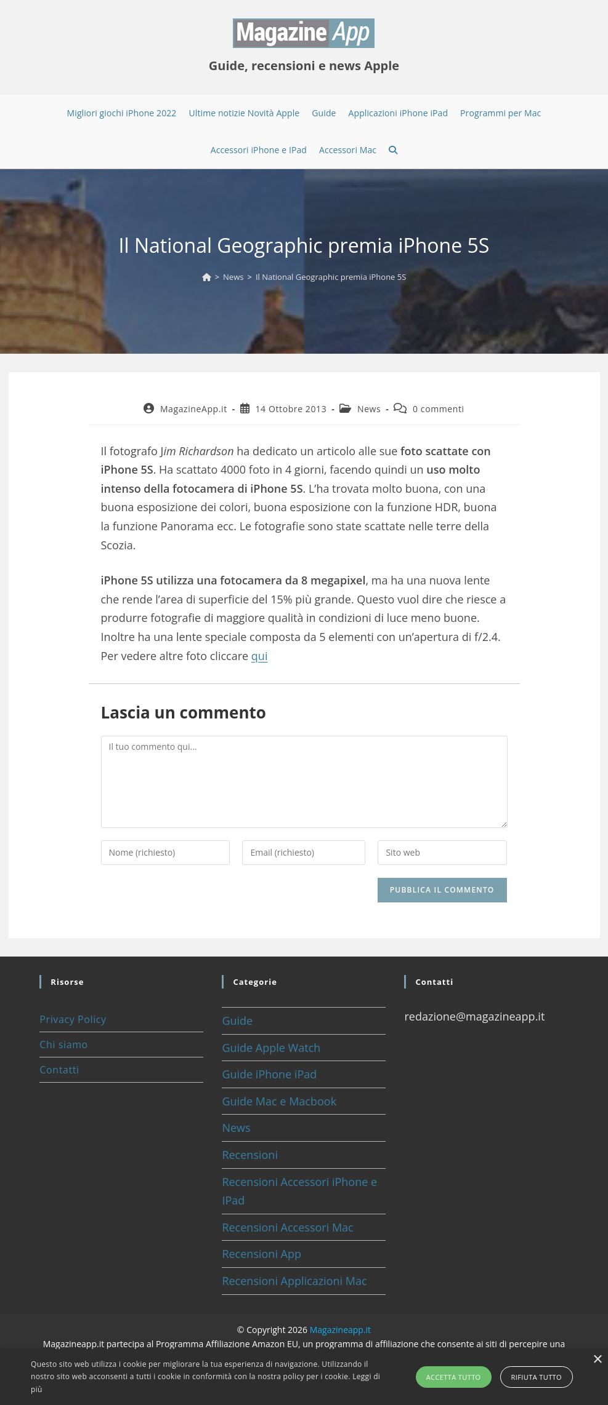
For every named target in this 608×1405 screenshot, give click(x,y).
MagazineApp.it (193, 409)
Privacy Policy (72, 1019)
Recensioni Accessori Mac (287, 1227)
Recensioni (250, 1154)
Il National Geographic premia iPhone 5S (331, 276)
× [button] (597, 1359)
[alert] (304, 1377)
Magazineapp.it (340, 1329)
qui (259, 655)
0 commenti (438, 409)
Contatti (59, 1070)
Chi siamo (63, 1044)
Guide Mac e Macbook (279, 1101)
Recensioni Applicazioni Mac (294, 1280)
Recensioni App (261, 1253)
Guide (237, 1020)
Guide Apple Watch (271, 1047)
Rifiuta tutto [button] (536, 1377)
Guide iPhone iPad (269, 1074)
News (369, 409)
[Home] (206, 276)
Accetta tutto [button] (453, 1377)
